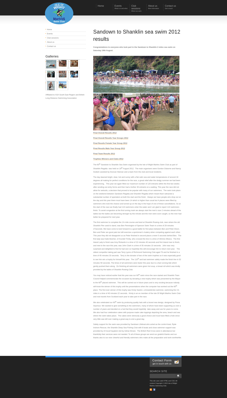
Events (50, 34)
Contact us (51, 46)
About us (50, 42)
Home (49, 29)
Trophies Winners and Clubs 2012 (108, 159)
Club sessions (53, 38)
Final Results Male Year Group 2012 (109, 148)
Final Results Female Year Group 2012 (110, 143)
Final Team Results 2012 (104, 154)
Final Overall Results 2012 (105, 133)
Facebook (154, 389)
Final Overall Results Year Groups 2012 (110, 138)
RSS (151, 389)
